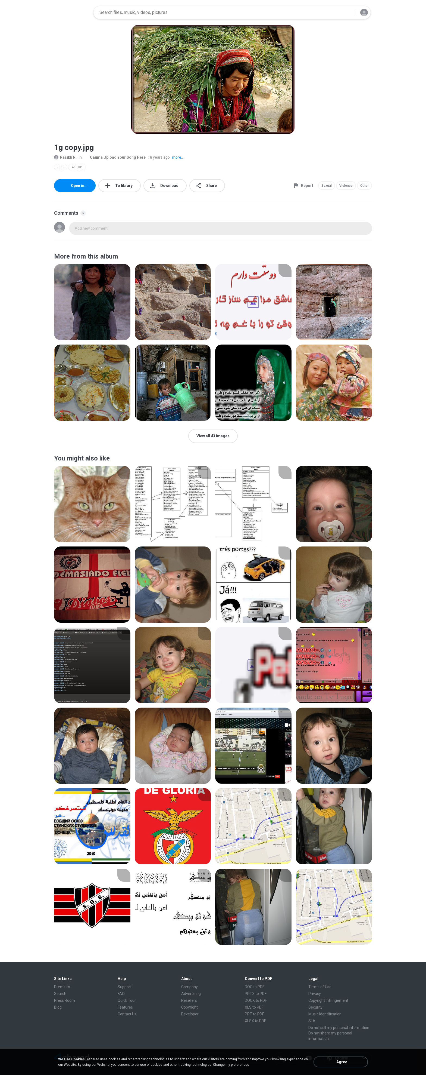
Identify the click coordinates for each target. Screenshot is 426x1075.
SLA (311, 1021)
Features (125, 1007)
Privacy (314, 993)
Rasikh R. (65, 157)
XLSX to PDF (255, 1021)
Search (60, 993)
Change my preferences (231, 1065)
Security (315, 1007)
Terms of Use (319, 987)
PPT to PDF (254, 1014)
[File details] (92, 302)
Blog (58, 1007)
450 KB (77, 167)
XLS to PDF (254, 1007)
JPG (61, 167)
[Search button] (348, 12)
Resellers (189, 1000)
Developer (190, 1014)
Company (189, 987)
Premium (62, 987)
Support (124, 987)
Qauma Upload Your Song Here (115, 157)
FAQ (121, 993)
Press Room (64, 1000)
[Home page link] (72, 12)
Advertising (191, 993)
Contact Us (127, 1014)
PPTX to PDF (256, 993)
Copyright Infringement (328, 1000)
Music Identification (325, 1014)
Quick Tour (127, 1000)
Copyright (189, 1007)
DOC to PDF (254, 987)
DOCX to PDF (256, 1000)
